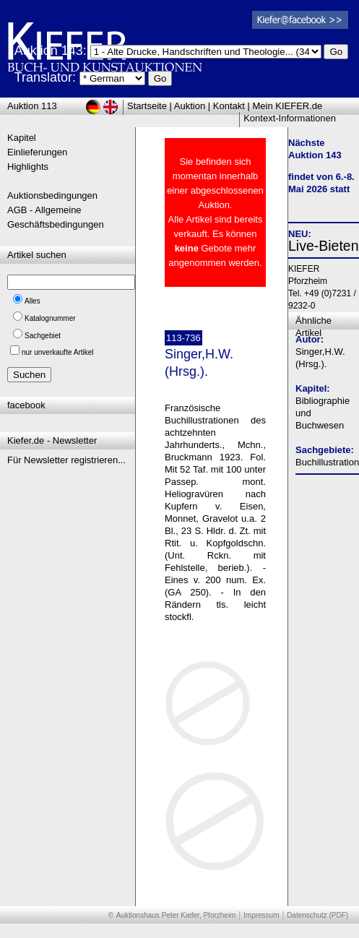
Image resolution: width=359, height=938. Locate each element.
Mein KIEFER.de (288, 105)
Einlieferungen (37, 152)
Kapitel (21, 137)
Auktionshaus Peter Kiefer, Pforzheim (176, 915)
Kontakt (229, 105)
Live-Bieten (323, 246)
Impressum (261, 915)
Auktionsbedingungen (52, 195)
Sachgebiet (43, 336)
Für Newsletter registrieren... (66, 460)
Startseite (147, 105)
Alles (32, 301)
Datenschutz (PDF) (317, 915)
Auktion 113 (32, 105)
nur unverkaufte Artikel (58, 352)
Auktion (189, 105)
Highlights (27, 166)
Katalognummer (50, 318)
